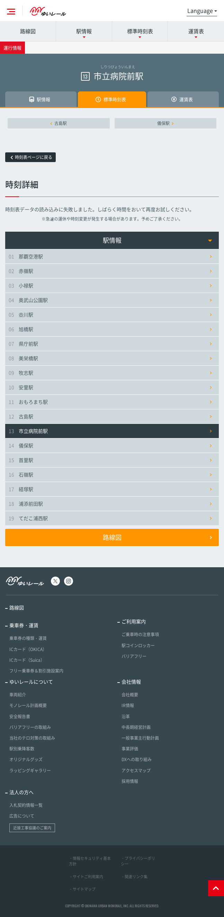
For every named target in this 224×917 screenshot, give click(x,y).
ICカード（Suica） (27, 660)
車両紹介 (17, 695)
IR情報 (128, 705)
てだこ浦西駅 (110, 518)
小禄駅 (110, 285)
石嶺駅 (110, 474)
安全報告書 (19, 716)
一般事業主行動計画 (140, 738)
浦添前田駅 (110, 503)
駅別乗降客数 (21, 749)
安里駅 (110, 387)
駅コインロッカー (138, 645)
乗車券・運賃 (23, 625)
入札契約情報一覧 (26, 805)
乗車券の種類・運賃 (28, 638)
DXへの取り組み (137, 759)
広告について (21, 816)
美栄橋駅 (110, 358)
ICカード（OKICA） (28, 649)
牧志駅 (110, 372)
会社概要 (130, 695)
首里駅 (110, 459)
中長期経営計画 (136, 727)
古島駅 (58, 123)
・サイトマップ (82, 889)
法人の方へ (21, 792)
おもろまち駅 (110, 401)
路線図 (28, 31)
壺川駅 (110, 314)
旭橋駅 (110, 329)
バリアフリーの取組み (30, 727)
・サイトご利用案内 (86, 877)
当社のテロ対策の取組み (32, 738)
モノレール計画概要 (28, 705)
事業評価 (130, 749)
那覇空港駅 (110, 256)
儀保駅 (165, 123)
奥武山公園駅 (110, 299)
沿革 (126, 716)
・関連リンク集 (134, 877)
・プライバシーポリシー (138, 861)
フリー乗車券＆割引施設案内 (36, 671)
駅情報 (157, 240)
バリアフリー (134, 656)
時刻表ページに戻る (31, 157)
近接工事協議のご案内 (32, 828)
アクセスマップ (136, 770)
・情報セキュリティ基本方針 (90, 861)
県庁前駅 (110, 343)
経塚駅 (110, 489)
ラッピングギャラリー (30, 770)
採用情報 (130, 781)
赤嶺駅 (110, 270)
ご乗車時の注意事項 (140, 634)
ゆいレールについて (31, 681)
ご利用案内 (134, 621)
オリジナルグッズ (26, 759)
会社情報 (131, 681)
